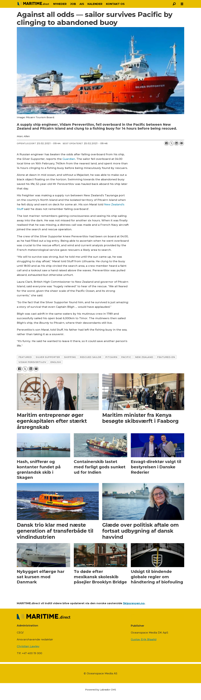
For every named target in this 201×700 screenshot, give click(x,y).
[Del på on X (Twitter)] (171, 143)
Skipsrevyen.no (134, 603)
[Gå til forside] (33, 4)
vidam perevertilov (32, 362)
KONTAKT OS (115, 3)
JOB (73, 3)
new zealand (144, 357)
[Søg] (174, 4)
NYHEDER (60, 3)
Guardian (68, 158)
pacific (126, 357)
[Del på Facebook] (166, 143)
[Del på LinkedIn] (176, 143)
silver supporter (48, 357)
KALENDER (94, 3)
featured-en (166, 357)
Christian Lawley (28, 646)
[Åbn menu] (182, 4)
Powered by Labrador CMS (100, 689)
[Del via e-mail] (181, 143)
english (55, 362)
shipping (70, 357)
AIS (81, 3)
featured (25, 357)
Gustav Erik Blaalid (143, 639)
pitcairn (111, 357)
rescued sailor (90, 357)
